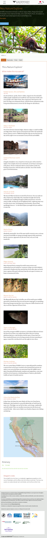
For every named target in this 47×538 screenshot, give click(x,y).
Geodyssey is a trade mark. (12, 536)
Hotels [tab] (20, 60)
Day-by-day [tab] (10, 60)
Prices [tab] (16, 60)
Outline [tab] (3, 60)
